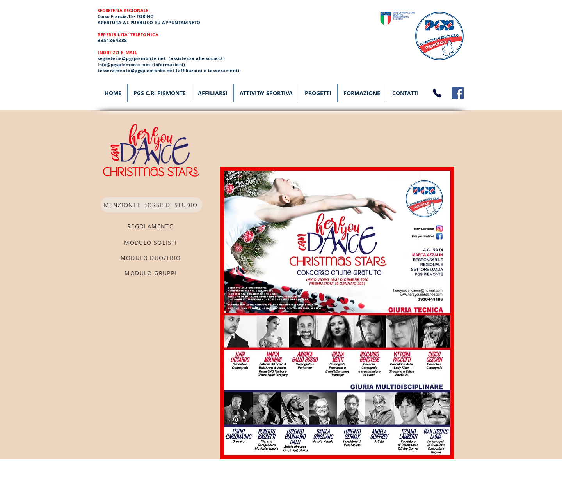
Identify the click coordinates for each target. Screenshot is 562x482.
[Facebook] (458, 93)
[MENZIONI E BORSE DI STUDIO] (151, 204)
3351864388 (112, 40)
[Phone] (437, 93)
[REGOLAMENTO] (151, 226)
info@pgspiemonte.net (124, 64)
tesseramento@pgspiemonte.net (136, 70)
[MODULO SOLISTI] (151, 242)
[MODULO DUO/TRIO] (151, 257)
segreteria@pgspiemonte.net (132, 58)
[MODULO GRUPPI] (151, 273)
